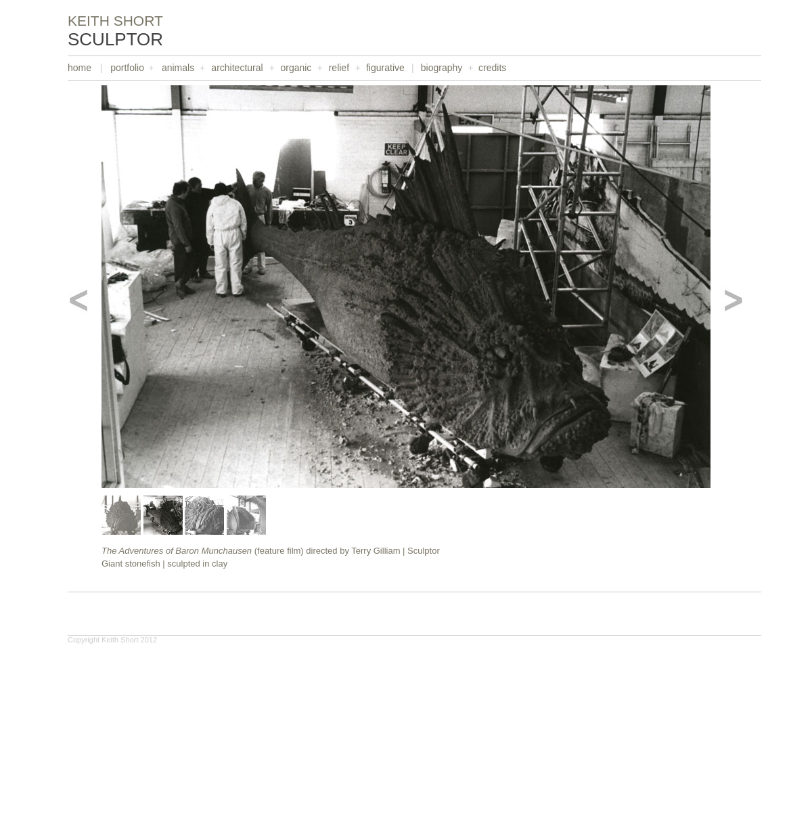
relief (339, 67)
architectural (237, 67)
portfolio (127, 67)
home (79, 67)
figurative (385, 67)
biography (442, 67)
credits (492, 67)
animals (178, 67)
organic (295, 67)
